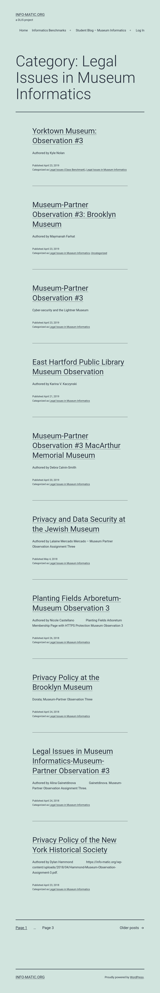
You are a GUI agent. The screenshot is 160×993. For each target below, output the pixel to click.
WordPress (137, 977)
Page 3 (48, 928)
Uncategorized (99, 253)
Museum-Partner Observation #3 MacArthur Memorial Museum (76, 445)
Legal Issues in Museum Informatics (106, 169)
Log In (140, 30)
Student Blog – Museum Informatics (101, 30)
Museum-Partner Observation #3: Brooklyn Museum (74, 214)
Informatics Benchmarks (49, 30)
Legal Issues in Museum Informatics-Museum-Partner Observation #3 (72, 761)
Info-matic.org (30, 14)
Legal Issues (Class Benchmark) (67, 169)
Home (23, 30)
